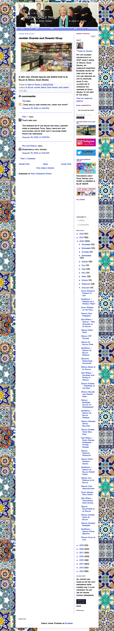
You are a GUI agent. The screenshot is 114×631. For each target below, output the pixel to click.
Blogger (69, 623)
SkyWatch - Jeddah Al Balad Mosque (86, 414)
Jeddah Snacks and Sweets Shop (88, 394)
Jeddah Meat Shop (87, 331)
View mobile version (45, 168)
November (86, 248)
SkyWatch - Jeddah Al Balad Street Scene (88, 470)
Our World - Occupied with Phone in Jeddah (88, 376)
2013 (81, 567)
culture (37, 87)
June (84, 269)
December (86, 244)
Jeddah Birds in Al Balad (88, 368)
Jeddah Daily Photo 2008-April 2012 (63, 29)
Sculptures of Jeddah (30, 29)
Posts (81, 220)
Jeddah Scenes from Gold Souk (87, 431)
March (85, 280)
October (86, 252)
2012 (81, 571)
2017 (81, 552)
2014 (81, 564)
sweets (66, 87)
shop (60, 87)
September (86, 255)
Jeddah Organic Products (86, 453)
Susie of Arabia (85, 51)
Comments (83, 224)
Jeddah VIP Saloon (86, 337)
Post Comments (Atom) (41, 173)
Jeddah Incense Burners (88, 524)
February (86, 284)
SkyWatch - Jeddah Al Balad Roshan (86, 351)
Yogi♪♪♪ (25, 116)
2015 (81, 560)
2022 (81, 233)
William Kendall (30, 145)
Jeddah (43, 87)
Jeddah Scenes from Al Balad (87, 517)
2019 (81, 545)
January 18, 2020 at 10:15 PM (35, 137)
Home (19, 29)
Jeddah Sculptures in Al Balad (88, 508)
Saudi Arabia (52, 87)
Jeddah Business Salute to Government (87, 403)
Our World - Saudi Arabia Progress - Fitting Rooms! (87, 442)
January (86, 287)
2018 (81, 549)
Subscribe (80, 117)
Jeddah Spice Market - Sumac (87, 461)
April (84, 276)
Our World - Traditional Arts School (87, 500)
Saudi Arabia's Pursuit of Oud (88, 293)
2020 (82, 241)
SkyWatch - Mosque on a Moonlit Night (88, 301)
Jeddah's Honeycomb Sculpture (86, 361)
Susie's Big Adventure (44, 29)
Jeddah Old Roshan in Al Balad (87, 480)
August (85, 261)
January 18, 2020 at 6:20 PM (35, 108)
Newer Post (24, 164)
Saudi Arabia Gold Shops (87, 493)
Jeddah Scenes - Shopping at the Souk (88, 385)
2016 (81, 556)
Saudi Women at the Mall (87, 308)
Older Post (66, 164)
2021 (81, 237)
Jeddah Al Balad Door (87, 343)
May (84, 272)
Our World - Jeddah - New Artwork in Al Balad (88, 323)
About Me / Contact (82, 29)
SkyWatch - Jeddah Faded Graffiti (88, 531)
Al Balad (29, 87)
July (84, 265)
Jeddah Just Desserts (86, 314)
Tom (24, 101)
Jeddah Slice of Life (88, 538)
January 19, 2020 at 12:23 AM (35, 153)
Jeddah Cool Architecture (87, 487)
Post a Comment (28, 158)
